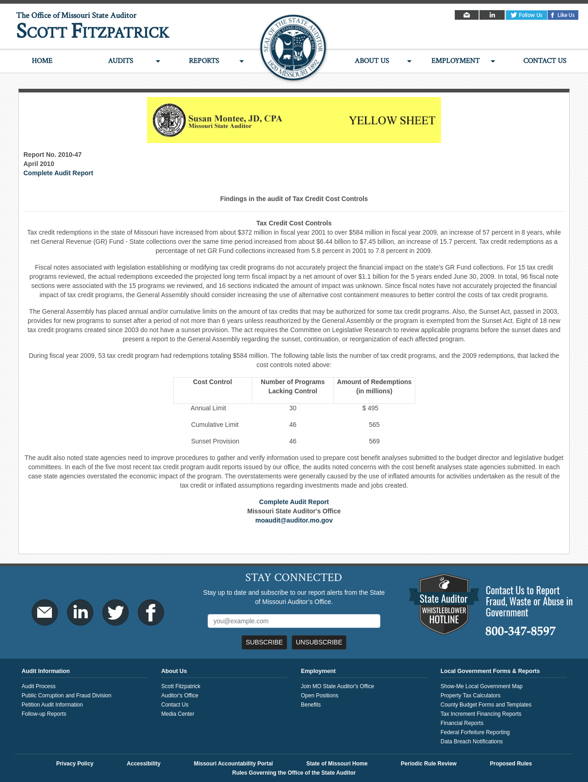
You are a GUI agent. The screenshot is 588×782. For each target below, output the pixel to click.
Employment (455, 61)
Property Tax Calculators (471, 695)
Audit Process (39, 686)
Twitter (526, 15)
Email (467, 15)
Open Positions (319, 695)
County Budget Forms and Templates (486, 705)
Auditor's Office (179, 695)
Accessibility (143, 763)
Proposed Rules (510, 763)
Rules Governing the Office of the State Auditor (294, 773)
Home (42, 61)
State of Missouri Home (337, 763)
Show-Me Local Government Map (482, 686)
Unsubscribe (319, 642)
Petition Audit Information (52, 705)
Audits (120, 61)
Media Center (177, 714)
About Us (372, 61)
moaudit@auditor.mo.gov (294, 520)
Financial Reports (462, 723)
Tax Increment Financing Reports (481, 714)
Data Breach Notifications (472, 741)
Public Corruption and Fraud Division (66, 695)
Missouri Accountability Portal (233, 763)
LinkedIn (492, 15)
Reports (204, 61)
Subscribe (264, 642)
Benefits (311, 705)
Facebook (563, 15)
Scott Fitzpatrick (180, 686)
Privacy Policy (74, 763)
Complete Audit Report (58, 173)
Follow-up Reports (44, 714)
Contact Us (544, 61)
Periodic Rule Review (429, 763)
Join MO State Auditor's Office (337, 686)
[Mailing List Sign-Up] (294, 621)
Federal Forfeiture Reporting (475, 732)
